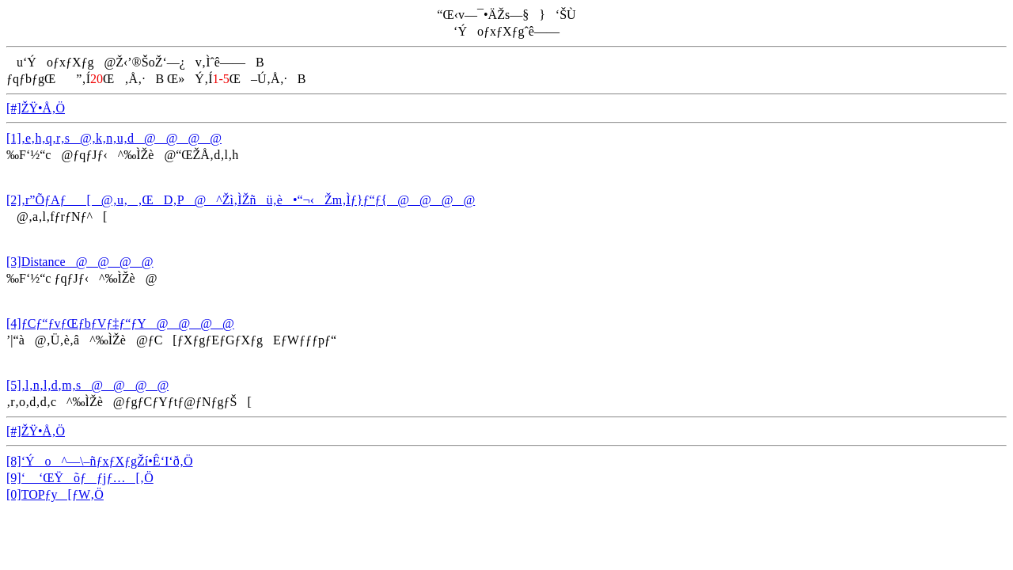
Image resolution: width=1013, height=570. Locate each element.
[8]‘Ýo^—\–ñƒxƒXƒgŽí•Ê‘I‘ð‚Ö (99, 461)
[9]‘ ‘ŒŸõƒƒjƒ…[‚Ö (80, 477)
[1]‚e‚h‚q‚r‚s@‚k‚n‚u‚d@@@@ (114, 138)
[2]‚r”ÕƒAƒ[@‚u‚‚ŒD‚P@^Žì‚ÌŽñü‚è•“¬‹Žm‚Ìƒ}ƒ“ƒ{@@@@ (240, 200)
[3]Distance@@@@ (80, 261)
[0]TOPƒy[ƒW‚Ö (55, 494)
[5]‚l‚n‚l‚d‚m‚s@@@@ (87, 385)
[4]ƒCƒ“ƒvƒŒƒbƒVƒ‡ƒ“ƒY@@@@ (120, 323)
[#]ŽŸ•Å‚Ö (35, 108)
